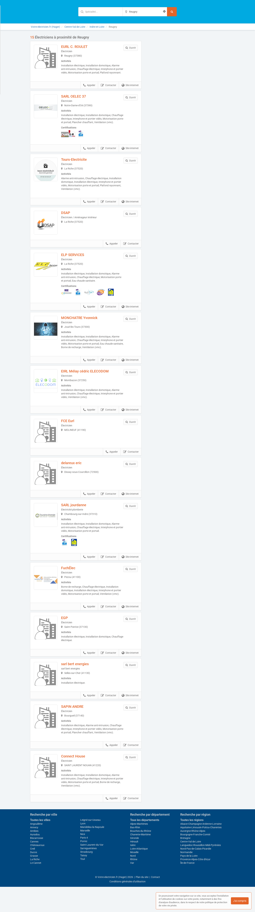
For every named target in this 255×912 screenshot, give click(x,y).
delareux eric (74, 476)
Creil (32, 873)
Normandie (186, 877)
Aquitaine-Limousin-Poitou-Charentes (201, 852)
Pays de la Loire (188, 881)
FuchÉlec (71, 584)
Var (132, 888)
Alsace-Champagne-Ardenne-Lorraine (201, 849)
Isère (132, 870)
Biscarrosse (36, 863)
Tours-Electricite (77, 166)
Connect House (76, 781)
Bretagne (185, 863)
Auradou (35, 859)
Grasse (34, 881)
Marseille (85, 855)
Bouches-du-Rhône (140, 856)
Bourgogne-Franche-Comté (195, 859)
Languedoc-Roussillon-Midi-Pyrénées (200, 870)
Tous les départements (144, 845)
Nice (82, 859)
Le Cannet (35, 888)
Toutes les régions (191, 845)
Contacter (108, 88)
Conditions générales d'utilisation (127, 906)
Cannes (34, 866)
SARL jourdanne (76, 521)
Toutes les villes (40, 845)
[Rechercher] (172, 11)
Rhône (133, 884)
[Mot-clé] (100, 11)
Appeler (89, 88)
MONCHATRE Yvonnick (82, 328)
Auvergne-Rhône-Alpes (192, 856)
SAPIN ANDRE (75, 728)
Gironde (134, 863)
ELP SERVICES (75, 265)
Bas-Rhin (135, 852)
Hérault (134, 866)
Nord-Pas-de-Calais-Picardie (195, 873)
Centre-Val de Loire (190, 866)
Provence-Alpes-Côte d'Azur (195, 884)
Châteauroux (37, 870)
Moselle (134, 877)
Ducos (33, 877)
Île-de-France (187, 888)
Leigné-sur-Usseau (90, 845)
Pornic (83, 866)
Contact (155, 902)
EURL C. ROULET (77, 47)
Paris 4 (84, 862)
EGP (67, 637)
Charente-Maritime (140, 859)
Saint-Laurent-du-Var (91, 869)
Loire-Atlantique (139, 873)
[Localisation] (145, 11)
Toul (82, 884)
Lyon (83, 848)
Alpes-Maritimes (139, 849)
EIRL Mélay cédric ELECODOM (88, 381)
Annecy (34, 852)
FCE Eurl (70, 431)
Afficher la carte (185, 85)
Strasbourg (86, 876)
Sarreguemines (88, 873)
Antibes (34, 856)
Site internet (130, 88)
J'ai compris (239, 900)
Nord (133, 881)
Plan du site (142, 902)
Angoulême (36, 849)
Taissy (83, 880)
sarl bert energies (78, 683)
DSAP (68, 220)
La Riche (34, 884)
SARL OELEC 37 (76, 100)
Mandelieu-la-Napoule (92, 852)
